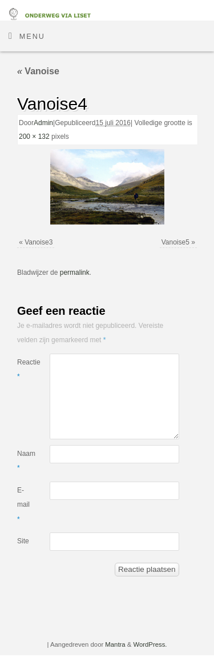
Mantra (115, 644)
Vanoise (38, 71)
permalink (75, 273)
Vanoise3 (39, 242)
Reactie (25, 369)
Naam (25, 461)
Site (23, 541)
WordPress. (150, 644)
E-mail (23, 504)
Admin (43, 123)
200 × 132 (34, 137)
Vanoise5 (175, 242)
